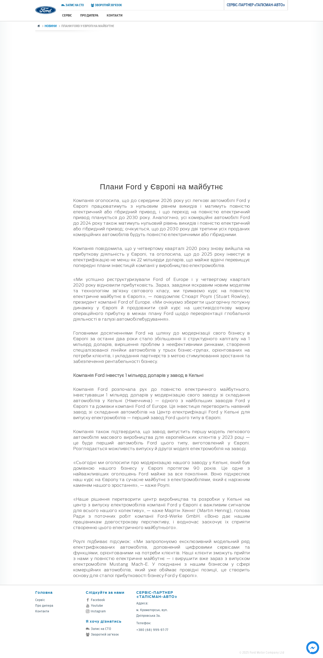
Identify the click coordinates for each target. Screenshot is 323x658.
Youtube (94, 605)
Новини (51, 26)
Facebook (95, 600)
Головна (44, 592)
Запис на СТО (72, 5)
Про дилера (89, 15)
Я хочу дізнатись (103, 621)
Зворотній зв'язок (106, 5)
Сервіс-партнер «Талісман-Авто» (156, 594)
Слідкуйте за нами (105, 592)
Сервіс (67, 15)
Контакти (114, 15)
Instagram (96, 611)
